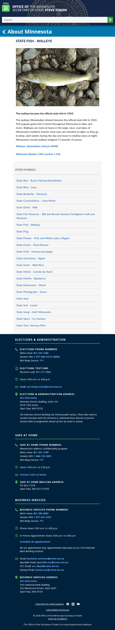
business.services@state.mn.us (45, 558)
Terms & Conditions (57, 618)
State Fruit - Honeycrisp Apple (35, 251)
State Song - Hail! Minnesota (34, 311)
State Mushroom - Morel (31, 285)
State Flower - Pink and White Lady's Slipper (43, 238)
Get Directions (28, 397)
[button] (110, 20)
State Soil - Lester (27, 305)
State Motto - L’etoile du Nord (34, 271)
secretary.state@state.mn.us (44, 386)
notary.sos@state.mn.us (49, 569)
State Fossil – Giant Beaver (33, 244)
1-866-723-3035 (42, 456)
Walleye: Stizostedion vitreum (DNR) (37, 146)
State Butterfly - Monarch (32, 193)
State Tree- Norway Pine (31, 325)
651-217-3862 (43, 372)
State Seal (22, 298)
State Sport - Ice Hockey (31, 318)
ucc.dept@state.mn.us (45, 566)
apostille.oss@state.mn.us (52, 562)
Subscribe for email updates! (49, 604)
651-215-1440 (40, 353)
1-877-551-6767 (42, 517)
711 (41, 360)
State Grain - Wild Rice (30, 264)
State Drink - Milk (27, 207)
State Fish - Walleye (28, 224)
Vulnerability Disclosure (57, 609)
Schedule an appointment (35, 541)
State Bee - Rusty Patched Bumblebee (39, 180)
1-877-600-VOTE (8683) (47, 356)
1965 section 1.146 (38, 153)
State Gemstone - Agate (31, 258)
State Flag (22, 231)
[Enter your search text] (54, 20)
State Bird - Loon (27, 187)
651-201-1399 (40, 452)
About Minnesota (27, 31)
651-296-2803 (40, 513)
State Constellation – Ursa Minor (36, 200)
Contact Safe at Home (33, 474)
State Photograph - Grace (32, 291)
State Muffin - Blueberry (31, 278)
